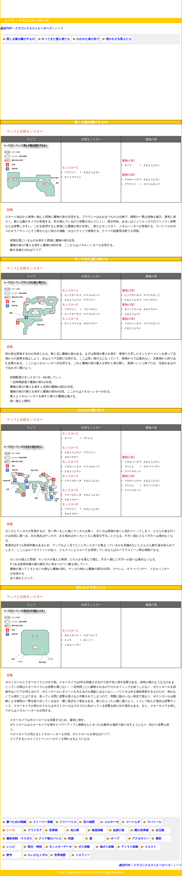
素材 (158, 838)
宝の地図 (89, 822)
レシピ (10, 846)
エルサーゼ (112, 822)
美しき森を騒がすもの (20, 39)
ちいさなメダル (38, 855)
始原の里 (118, 830)
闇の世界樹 (141, 830)
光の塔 (74, 830)
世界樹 (53, 830)
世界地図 (60, 855)
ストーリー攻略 (43, 822)
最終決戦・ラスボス (19, 838)
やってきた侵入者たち (55, 39)
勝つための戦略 (16, 822)
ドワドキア (35, 830)
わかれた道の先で (88, 39)
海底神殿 (97, 830)
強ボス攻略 (107, 846)
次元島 (160, 830)
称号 (9, 855)
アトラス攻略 (129, 846)
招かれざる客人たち (119, 39)
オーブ (115, 838)
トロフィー (83, 855)
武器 (71, 838)
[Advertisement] (91, 82)
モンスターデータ (60, 846)
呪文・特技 (35, 846)
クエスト (150, 846)
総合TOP (6, 28)
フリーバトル (68, 822)
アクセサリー (140, 838)
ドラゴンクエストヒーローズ (33, 28)
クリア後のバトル (50, 838)
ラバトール (154, 822)
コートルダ (133, 822)
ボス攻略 (84, 846)
